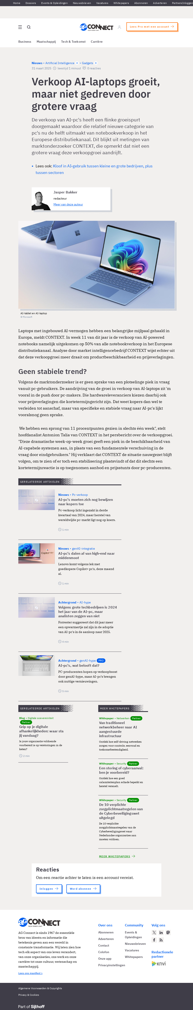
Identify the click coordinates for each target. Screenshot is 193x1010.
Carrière (97, 42)
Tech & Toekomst (73, 42)
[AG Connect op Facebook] (154, 940)
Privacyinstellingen (111, 965)
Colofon (103, 952)
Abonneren (141, 3)
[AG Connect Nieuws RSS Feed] (161, 940)
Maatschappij (46, 42)
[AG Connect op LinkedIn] (161, 932)
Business (24, 42)
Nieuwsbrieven (82, 3)
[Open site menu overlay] (20, 27)
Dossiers (31, 3)
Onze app (104, 959)
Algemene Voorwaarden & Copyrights (40, 988)
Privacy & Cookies (28, 994)
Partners (177, 3)
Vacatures (102, 3)
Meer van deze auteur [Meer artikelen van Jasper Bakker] (68, 204)
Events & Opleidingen (54, 3)
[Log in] (119, 27)
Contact (103, 945)
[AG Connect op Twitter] (154, 932)
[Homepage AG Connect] (96, 27)
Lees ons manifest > (30, 973)
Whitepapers (121, 3)
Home (16, 3)
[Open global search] (29, 27)
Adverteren (160, 3)
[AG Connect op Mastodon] (168, 932)
